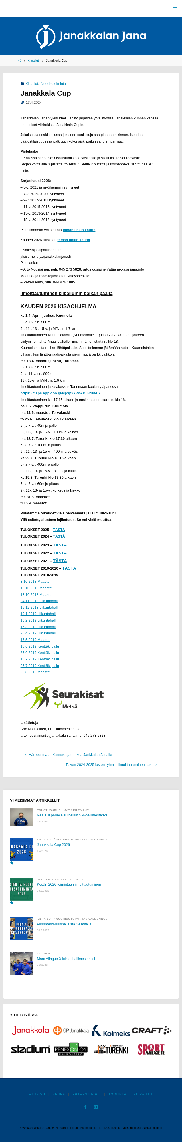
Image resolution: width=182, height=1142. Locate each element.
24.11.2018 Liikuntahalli (39, 601)
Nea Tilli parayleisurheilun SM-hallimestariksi (72, 815)
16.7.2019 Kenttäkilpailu (40, 659)
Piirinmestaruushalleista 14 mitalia (64, 924)
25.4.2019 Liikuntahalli (38, 633)
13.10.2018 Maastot (36, 595)
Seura (59, 1094)
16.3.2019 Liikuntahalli (38, 627)
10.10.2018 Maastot (36, 588)
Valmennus (98, 839)
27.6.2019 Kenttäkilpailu (40, 653)
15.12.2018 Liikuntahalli (39, 608)
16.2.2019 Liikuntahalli (38, 620)
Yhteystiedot (86, 1094)
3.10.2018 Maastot (35, 582)
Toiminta (117, 1094)
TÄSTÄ (59, 530)
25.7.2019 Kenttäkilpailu (40, 666)
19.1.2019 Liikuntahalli (38, 614)
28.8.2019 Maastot (35, 672)
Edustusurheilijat (53, 810)
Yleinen (76, 879)
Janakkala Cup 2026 (53, 845)
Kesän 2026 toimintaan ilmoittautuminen (69, 885)
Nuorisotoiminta (53, 84)
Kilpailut (33, 60)
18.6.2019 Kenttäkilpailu (40, 646)
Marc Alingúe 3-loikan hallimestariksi (66, 959)
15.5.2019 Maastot (35, 640)
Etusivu (37, 1094)
